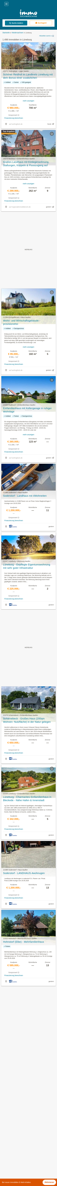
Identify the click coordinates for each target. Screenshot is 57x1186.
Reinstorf (6, 1164)
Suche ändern (16, 23)
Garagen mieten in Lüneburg (14, 1121)
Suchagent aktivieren (28, 990)
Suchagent (41, 23)
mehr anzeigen (28, 101)
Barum (5, 1142)
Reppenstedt (7, 1169)
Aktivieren (49, 1182)
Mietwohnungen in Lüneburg (14, 1099)
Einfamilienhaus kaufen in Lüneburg (17, 1116)
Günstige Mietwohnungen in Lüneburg (18, 1105)
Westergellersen (9, 1174)
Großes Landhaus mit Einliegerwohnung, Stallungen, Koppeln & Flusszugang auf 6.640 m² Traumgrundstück (26, 164)
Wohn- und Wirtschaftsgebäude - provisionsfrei (21, 322)
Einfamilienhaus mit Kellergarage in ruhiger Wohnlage (27, 410)
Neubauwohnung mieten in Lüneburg (18, 1110)
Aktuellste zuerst (45, 36)
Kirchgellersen (8, 1158)
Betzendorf (6, 1147)
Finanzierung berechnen (13, 118)
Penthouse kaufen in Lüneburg (15, 1126)
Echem (5, 1153)
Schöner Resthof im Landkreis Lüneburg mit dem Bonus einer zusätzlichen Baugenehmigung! (28, 76)
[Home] (28, 14)
